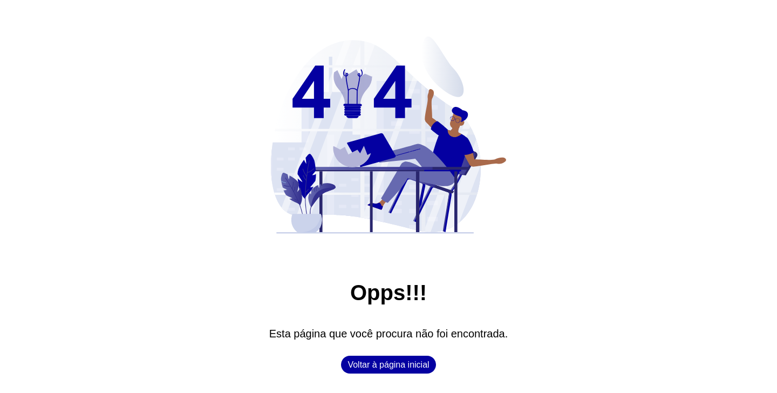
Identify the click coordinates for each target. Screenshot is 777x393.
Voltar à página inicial (388, 364)
